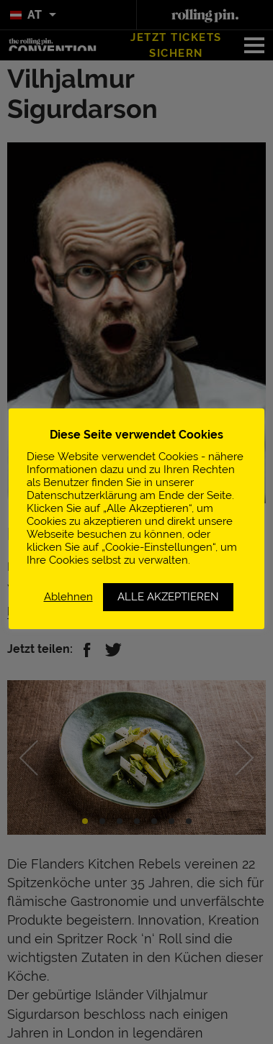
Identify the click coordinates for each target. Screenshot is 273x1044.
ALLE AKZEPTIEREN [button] (168, 596)
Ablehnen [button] (68, 596)
